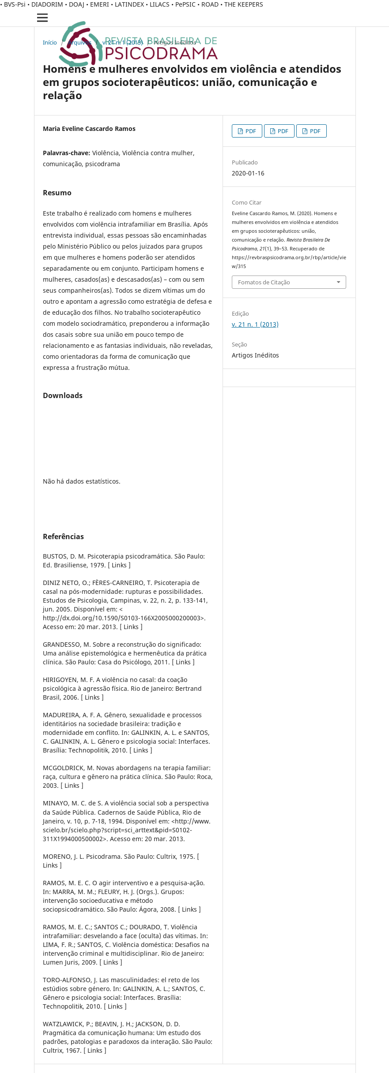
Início (50, 42)
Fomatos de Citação (264, 282)
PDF (250, 131)
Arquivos (79, 42)
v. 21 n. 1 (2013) (122, 42)
